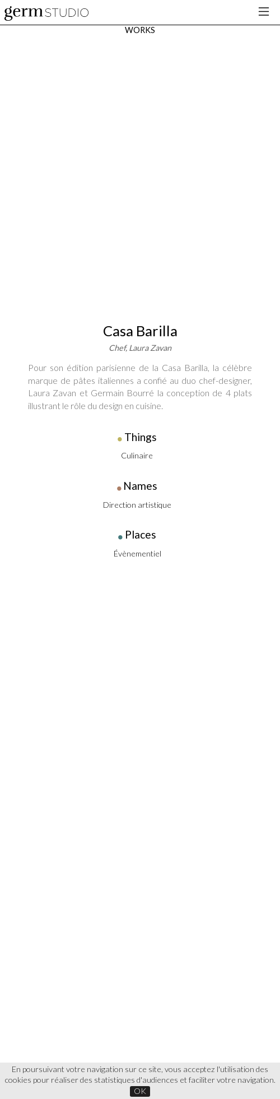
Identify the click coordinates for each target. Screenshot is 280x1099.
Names (140, 205)
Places (140, 254)
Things (140, 156)
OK (140, 1091)
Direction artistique (137, 224)
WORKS (140, 30)
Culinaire (137, 175)
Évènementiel (137, 273)
